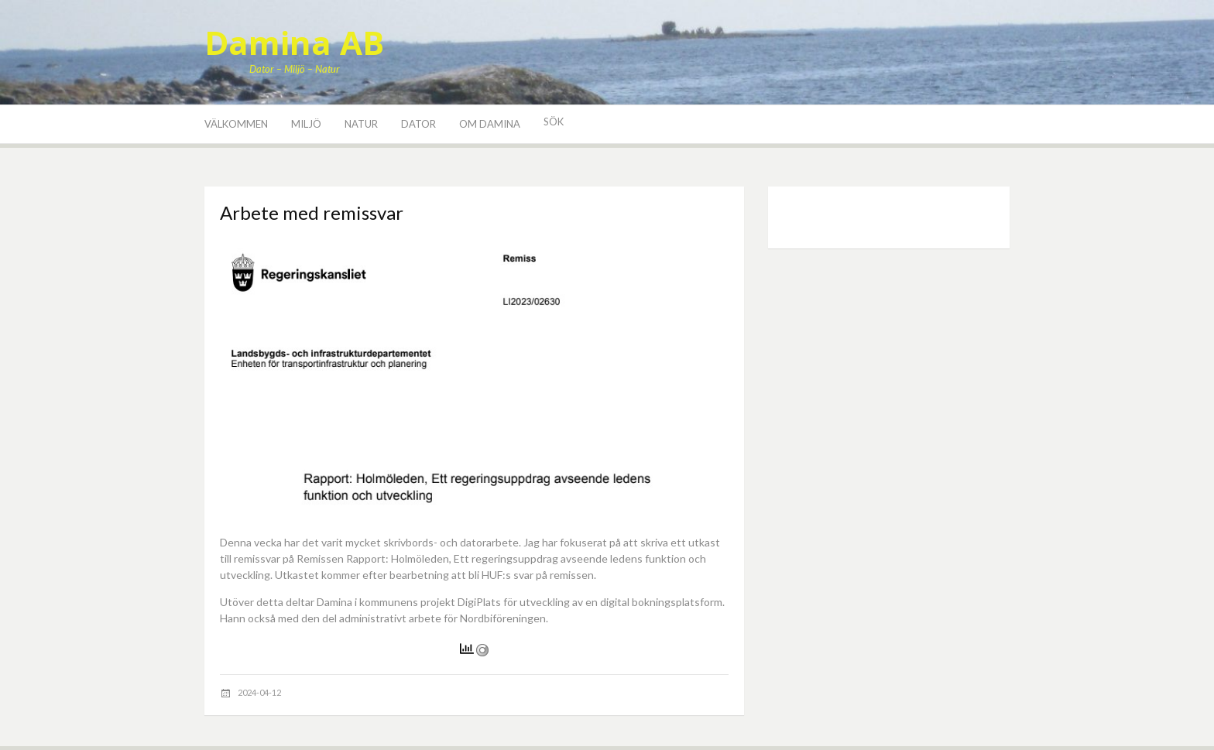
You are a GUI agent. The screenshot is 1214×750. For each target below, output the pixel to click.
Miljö (306, 124)
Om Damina (489, 124)
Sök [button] (554, 121)
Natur (361, 124)
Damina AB (294, 42)
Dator (418, 124)
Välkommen (236, 124)
